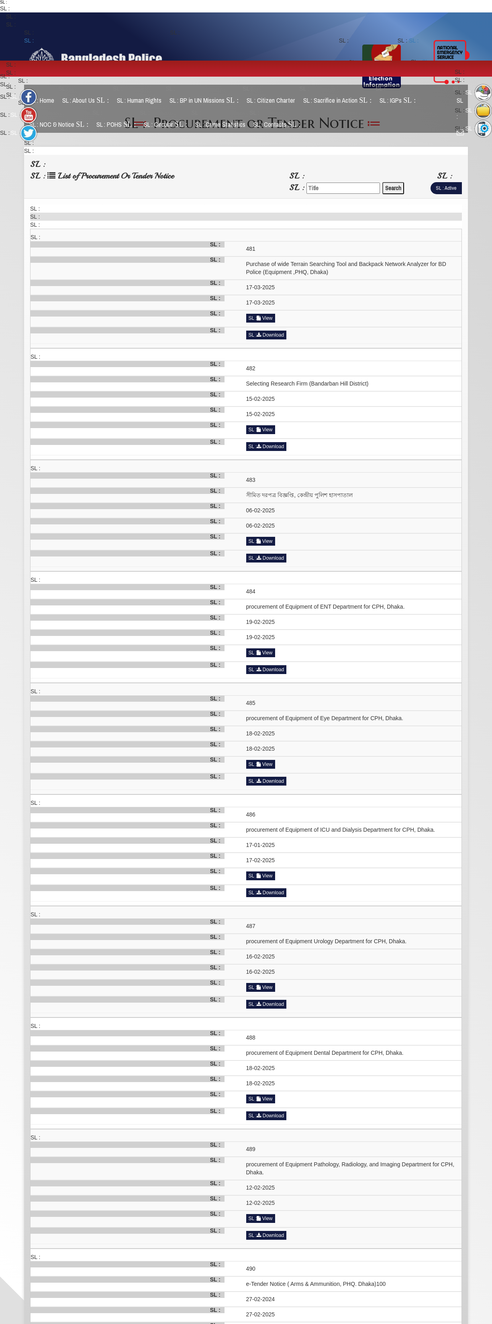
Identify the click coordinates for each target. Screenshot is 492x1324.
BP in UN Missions (207, 100)
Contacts (280, 124)
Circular (168, 124)
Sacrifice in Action (340, 100)
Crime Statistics (223, 124)
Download (270, 335)
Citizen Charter (274, 100)
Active (450, 188)
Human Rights (142, 100)
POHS (119, 124)
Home (45, 100)
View (264, 318)
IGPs (400, 100)
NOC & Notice (62, 124)
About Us (89, 100)
